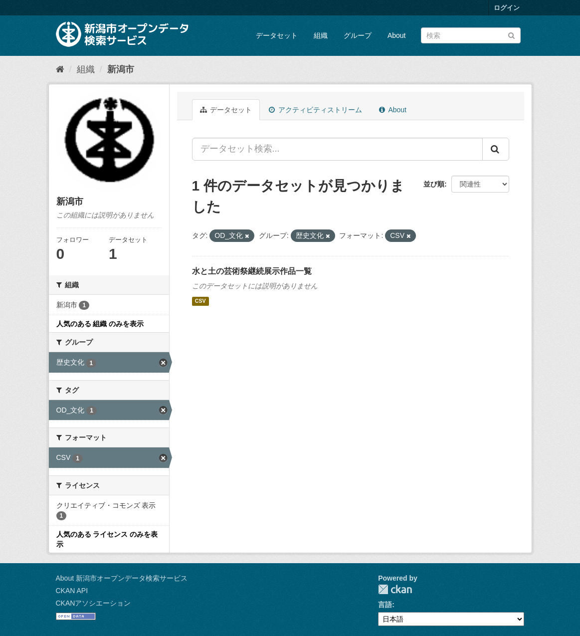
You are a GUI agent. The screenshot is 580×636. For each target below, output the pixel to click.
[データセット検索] (471, 35)
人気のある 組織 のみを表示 (100, 324)
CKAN (395, 589)
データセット (277, 35)
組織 (321, 35)
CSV (200, 301)
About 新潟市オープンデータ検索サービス (122, 578)
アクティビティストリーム (315, 110)
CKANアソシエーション (93, 603)
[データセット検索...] (337, 149)
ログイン (507, 7)
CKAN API (72, 591)
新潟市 (120, 69)
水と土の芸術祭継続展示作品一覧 (252, 271)
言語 (385, 605)
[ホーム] (60, 69)
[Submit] (511, 34)
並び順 (433, 184)
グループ (358, 35)
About (396, 35)
